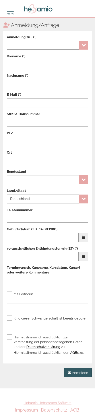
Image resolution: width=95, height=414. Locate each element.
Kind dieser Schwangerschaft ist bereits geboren (47, 318)
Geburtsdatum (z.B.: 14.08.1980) (32, 229)
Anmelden (78, 372)
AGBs (74, 353)
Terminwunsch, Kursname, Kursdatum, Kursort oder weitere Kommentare (43, 270)
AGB (74, 410)
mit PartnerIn (20, 294)
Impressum (26, 410)
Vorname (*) (16, 56)
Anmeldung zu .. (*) (22, 37)
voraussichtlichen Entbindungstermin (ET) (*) (42, 249)
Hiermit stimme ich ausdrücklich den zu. (45, 352)
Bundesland (16, 172)
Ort (9, 153)
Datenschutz (54, 410)
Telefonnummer (20, 210)
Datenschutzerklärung (43, 347)
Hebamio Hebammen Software (48, 403)
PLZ (10, 133)
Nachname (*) (17, 76)
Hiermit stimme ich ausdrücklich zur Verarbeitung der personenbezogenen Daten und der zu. (44, 342)
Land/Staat (16, 191)
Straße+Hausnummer (23, 114)
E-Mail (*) (14, 95)
